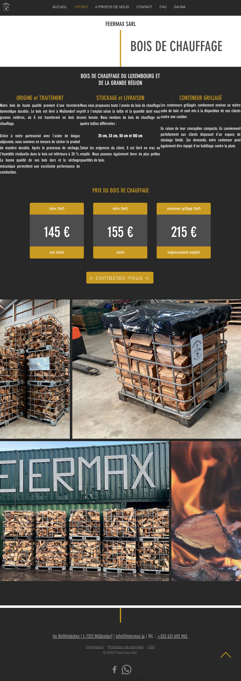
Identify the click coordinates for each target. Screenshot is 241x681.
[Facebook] (114, 669)
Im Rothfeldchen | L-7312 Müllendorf (82, 636)
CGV (151, 647)
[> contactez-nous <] (119, 278)
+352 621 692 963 (172, 636)
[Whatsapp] (126, 669)
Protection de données (126, 647)
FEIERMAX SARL (120, 24)
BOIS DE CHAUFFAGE (176, 46)
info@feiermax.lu (130, 636)
